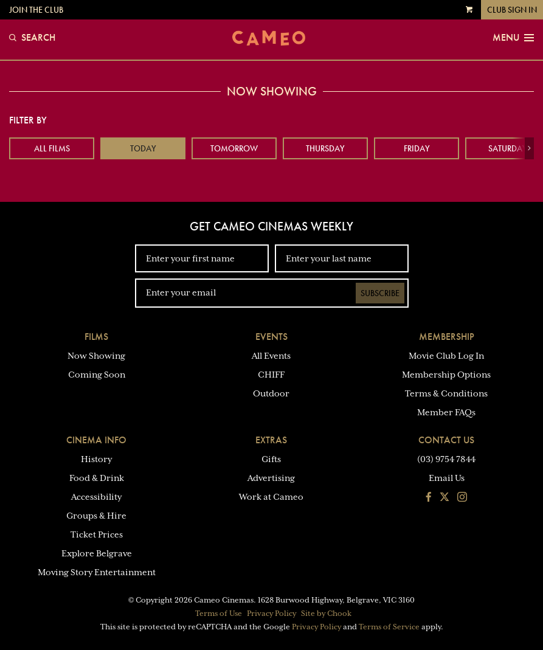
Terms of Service (389, 627)
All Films (52, 148)
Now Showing (96, 356)
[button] (529, 148)
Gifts (271, 459)
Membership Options (446, 374)
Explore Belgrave (96, 553)
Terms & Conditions (446, 393)
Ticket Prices (97, 534)
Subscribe (380, 293)
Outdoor (271, 393)
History (96, 459)
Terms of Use (218, 613)
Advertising (271, 478)
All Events (271, 356)
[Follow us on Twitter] (444, 498)
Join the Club (36, 9)
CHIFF (271, 374)
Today (143, 148)
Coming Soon (96, 374)
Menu (513, 38)
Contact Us (446, 440)
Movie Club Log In (446, 356)
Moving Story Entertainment (97, 572)
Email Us (447, 478)
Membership (446, 336)
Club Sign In (512, 9)
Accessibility (96, 497)
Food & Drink (96, 478)
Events (271, 336)
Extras (271, 440)
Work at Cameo (271, 497)
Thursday (325, 148)
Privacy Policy (271, 613)
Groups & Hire (96, 515)
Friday (417, 148)
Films (96, 336)
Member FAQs (446, 412)
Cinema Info (96, 440)
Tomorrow (234, 148)
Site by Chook (326, 613)
